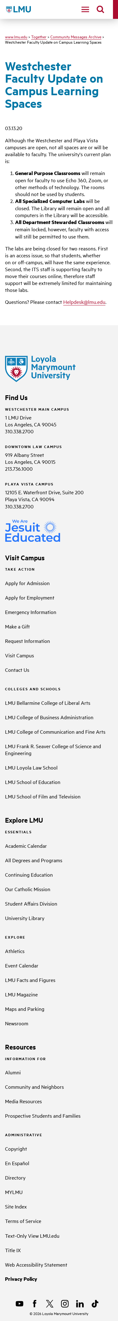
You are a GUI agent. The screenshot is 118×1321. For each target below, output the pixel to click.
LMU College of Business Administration (49, 717)
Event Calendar (21, 965)
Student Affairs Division (31, 903)
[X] (49, 1303)
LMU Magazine (21, 994)
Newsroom (16, 1023)
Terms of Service (23, 1220)
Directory (15, 1177)
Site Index (16, 1206)
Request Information (27, 640)
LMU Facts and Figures (30, 979)
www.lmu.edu (16, 36)
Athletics (15, 950)
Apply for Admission (27, 582)
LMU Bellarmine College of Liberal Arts (47, 702)
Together (39, 36)
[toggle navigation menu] (85, 9)
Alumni (13, 1072)
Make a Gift (17, 626)
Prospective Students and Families (43, 1115)
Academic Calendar (26, 845)
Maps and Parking (24, 1008)
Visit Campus (19, 655)
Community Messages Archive (75, 36)
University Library (24, 917)
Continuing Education (29, 874)
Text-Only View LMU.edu (32, 1235)
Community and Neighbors (34, 1086)
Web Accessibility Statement (36, 1264)
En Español (17, 1162)
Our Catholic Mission (27, 888)
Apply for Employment (29, 597)
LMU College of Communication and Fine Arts (55, 731)
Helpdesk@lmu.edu (84, 301)
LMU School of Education (32, 781)
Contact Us (17, 669)
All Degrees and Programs (33, 860)
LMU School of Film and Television (43, 796)
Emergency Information (30, 611)
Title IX (13, 1250)
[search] (100, 9)
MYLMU (14, 1191)
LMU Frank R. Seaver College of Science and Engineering (53, 749)
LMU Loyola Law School (31, 767)
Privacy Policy (21, 1278)
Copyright (16, 1148)
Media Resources (23, 1101)
